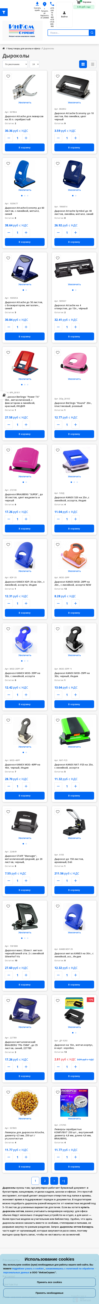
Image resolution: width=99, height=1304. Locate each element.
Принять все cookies (49, 1282)
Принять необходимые (49, 1292)
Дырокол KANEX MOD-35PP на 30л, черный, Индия (72, 675)
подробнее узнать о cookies (28, 1268)
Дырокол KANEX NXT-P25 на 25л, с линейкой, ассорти (73, 766)
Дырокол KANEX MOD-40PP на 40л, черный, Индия (22, 766)
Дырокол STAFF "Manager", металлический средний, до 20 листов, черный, (23, 859)
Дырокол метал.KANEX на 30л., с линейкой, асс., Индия (73, 955)
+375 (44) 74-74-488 (52, 12)
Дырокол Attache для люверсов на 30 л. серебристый (24, 118)
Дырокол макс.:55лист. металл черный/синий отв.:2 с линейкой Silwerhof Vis (24, 953)
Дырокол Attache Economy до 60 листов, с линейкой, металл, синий (24, 210)
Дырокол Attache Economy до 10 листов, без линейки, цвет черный (74, 116)
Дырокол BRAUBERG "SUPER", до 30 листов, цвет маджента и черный (24, 497)
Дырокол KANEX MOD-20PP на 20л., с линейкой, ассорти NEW (72, 583)
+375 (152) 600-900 (52, 22)
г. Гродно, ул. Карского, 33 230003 (45, 13)
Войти (64, 16)
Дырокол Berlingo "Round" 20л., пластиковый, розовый (73, 404)
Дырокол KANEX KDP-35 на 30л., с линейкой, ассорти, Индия (24, 583)
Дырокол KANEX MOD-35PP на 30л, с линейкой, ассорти (22, 675)
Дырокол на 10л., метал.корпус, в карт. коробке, (73, 1046)
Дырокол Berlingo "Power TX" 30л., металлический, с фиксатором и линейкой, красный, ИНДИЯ (22, 401)
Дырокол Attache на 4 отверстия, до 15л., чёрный (71, 307)
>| (63, 1181)
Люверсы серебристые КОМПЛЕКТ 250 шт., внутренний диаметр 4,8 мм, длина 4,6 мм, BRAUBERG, (73, 1134)
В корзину (25, 147)
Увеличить (24, 102)
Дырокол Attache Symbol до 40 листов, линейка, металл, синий (73, 212)
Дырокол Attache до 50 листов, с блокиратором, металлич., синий (24, 305)
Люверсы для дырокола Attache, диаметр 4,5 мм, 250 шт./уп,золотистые (24, 1135)
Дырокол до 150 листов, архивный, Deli (69, 860)
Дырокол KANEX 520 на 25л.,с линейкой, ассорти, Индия (71, 499)
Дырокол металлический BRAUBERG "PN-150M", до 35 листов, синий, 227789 (21, 1045)
